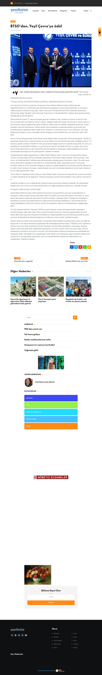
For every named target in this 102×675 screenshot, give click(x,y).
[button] (86, 271)
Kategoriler (63, 11)
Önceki (17, 258)
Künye (55, 647)
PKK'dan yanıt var (33, 329)
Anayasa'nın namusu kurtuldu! (39, 345)
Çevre (75, 633)
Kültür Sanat (57, 644)
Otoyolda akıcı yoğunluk (23, 261)
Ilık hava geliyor (32, 334)
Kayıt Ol (51, 602)
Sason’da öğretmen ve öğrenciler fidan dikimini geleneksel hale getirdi (49, 302)
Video (43, 11)
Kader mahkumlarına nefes (37, 340)
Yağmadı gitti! (31, 350)
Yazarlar (73, 11)
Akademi (56, 637)
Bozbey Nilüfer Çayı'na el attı (77, 261)
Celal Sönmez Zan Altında (45, 382)
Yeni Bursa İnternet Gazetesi (46, 670)
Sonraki (84, 258)
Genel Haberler (52, 11)
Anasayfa (36, 11)
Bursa (75, 640)
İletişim (86, 11)
